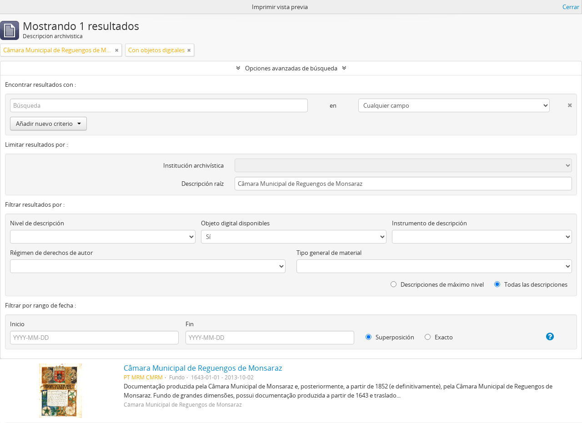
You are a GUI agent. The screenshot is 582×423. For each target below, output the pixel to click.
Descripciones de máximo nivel (437, 284)
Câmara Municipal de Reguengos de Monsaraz (203, 368)
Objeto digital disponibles (235, 223)
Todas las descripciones (530, 284)
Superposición (390, 337)
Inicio (17, 324)
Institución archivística (193, 165)
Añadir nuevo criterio (48, 123)
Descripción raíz (202, 183)
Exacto (439, 337)
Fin (190, 324)
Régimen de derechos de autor (51, 253)
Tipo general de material (328, 253)
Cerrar (570, 7)
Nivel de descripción (37, 223)
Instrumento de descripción (429, 223)
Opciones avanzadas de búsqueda (291, 68)
